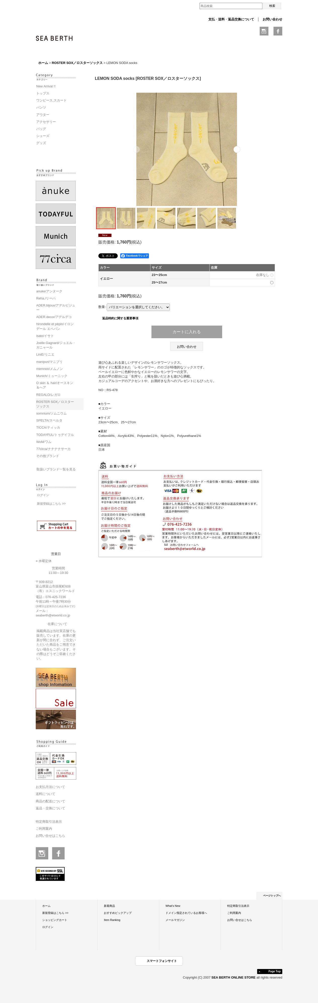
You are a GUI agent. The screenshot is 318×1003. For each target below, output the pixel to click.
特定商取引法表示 (49, 821)
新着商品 (109, 905)
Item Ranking (112, 919)
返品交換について (241, 19)
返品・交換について (50, 808)
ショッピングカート (54, 919)
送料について (45, 794)
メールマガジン (175, 919)
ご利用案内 (44, 829)
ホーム (46, 905)
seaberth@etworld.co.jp (53, 615)
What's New (173, 905)
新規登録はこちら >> (51, 503)
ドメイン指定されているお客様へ (186, 912)
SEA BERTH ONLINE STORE (233, 977)
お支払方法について (50, 787)
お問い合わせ (272, 19)
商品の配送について (50, 801)
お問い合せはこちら (50, 836)
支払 (211, 19)
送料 (221, 19)
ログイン (43, 495)
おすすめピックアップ (118, 912)
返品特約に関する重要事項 (120, 318)
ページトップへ (272, 895)
